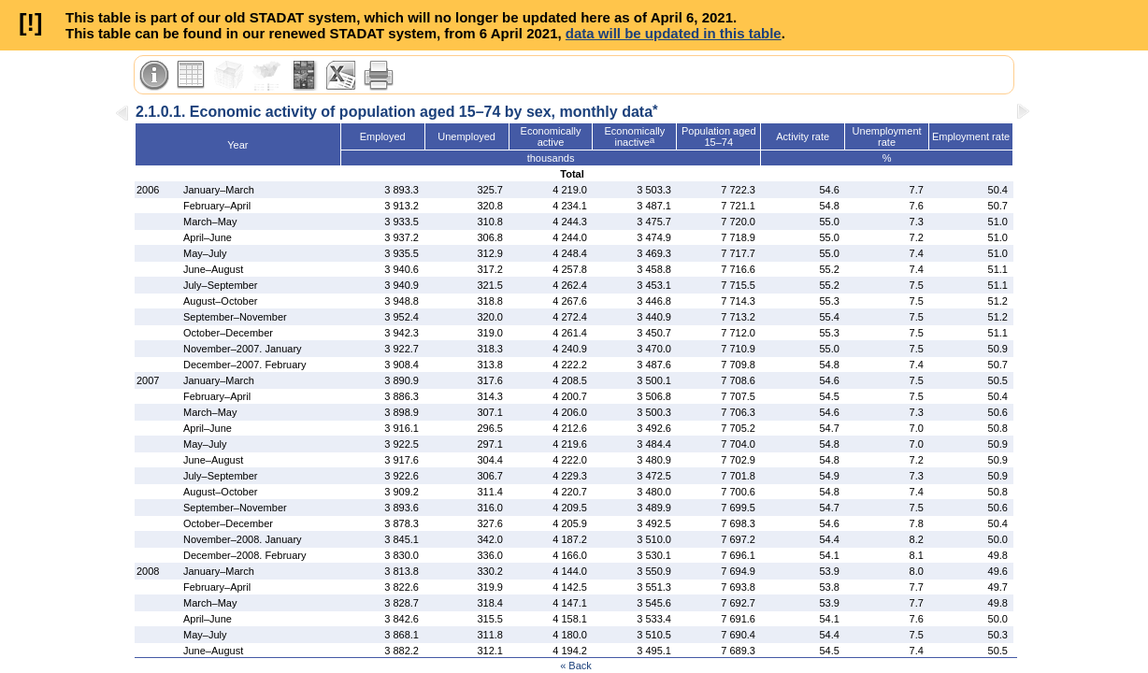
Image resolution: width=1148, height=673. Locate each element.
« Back (576, 665)
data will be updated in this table (674, 33)
